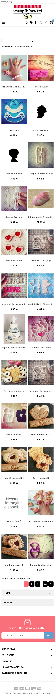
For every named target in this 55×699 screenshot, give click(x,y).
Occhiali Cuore (14, 260)
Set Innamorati (41, 478)
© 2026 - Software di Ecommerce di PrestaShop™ (27, 693)
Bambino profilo (14, 173)
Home (7, 592)
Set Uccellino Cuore (14, 391)
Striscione (14, 130)
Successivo (51, 584)
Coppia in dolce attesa (41, 173)
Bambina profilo (40, 130)
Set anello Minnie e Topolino (14, 86)
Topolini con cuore (41, 347)
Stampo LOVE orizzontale (14, 304)
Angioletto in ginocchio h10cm (41, 304)
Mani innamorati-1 (14, 478)
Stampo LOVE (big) (41, 260)
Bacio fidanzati (14, 434)
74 (45, 584)
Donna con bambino (41, 565)
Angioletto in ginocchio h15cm (14, 347)
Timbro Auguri (41, 86)
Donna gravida (14, 217)
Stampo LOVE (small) (40, 391)
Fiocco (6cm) (14, 521)
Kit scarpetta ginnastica (41, 217)
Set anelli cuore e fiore (41, 521)
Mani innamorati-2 (41, 434)
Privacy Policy (6, 2)
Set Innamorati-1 (14, 565)
